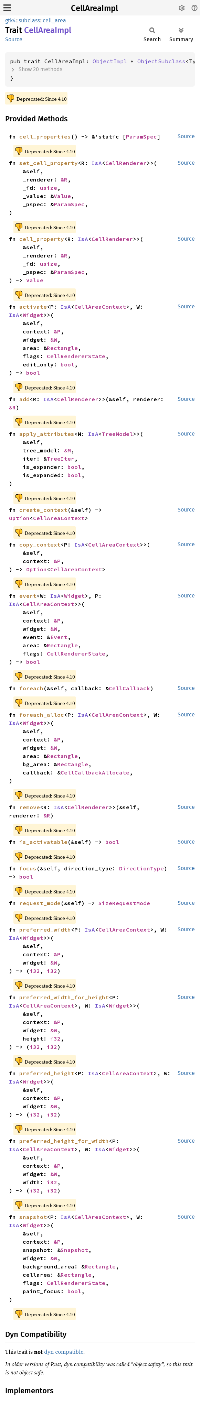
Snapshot (74, 1249)
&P (57, 331)
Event (58, 637)
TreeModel (117, 433)
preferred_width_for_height (64, 997)
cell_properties (45, 136)
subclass (29, 20)
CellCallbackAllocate (95, 772)
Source (13, 39)
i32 (35, 970)
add (24, 399)
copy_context (40, 544)
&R (64, 179)
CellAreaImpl (94, 8)
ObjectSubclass (161, 61)
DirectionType (141, 868)
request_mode (40, 903)
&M (67, 450)
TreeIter (60, 458)
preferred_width (45, 929)
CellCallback (129, 688)
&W (53, 339)
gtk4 (10, 20)
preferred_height (46, 1073)
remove (29, 807)
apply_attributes (46, 433)
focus (27, 868)
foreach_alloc (41, 714)
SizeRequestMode (124, 903)
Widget (33, 314)
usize (48, 187)
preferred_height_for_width (64, 1140)
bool (67, 364)
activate (33, 306)
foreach (31, 688)
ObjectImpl (110, 61)
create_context (43, 509)
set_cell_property (48, 163)
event (27, 595)
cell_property (41, 238)
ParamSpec (141, 136)
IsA (97, 163)
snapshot (33, 1216)
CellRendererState (76, 356)
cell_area (54, 20)
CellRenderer (126, 163)
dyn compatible (63, 1351)
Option (19, 518)
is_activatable (43, 841)
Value (62, 196)
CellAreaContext (100, 306)
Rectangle (62, 347)
